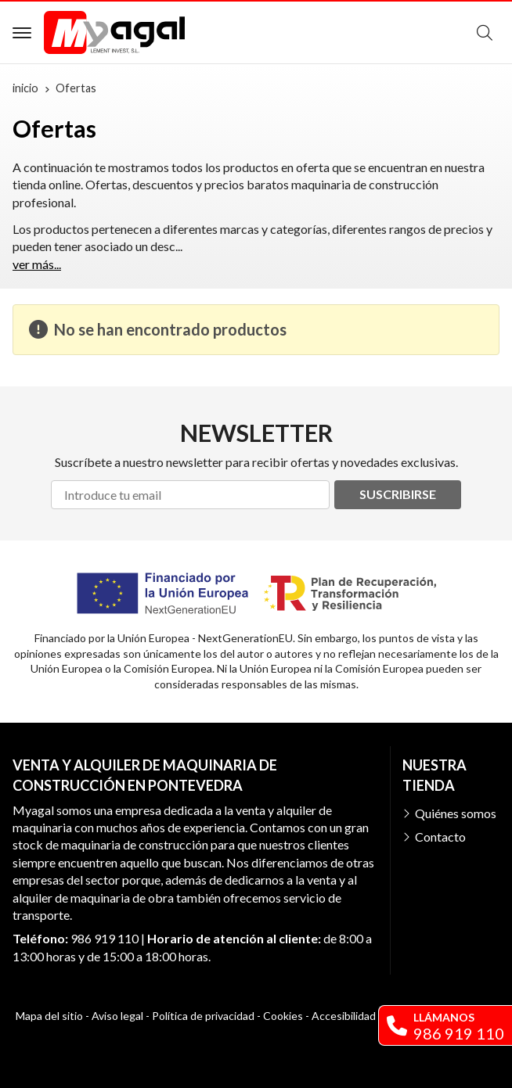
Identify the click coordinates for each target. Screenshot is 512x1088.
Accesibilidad (344, 1015)
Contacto (440, 836)
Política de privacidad (203, 1015)
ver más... (37, 264)
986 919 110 (104, 938)
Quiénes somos (455, 813)
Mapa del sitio (49, 1015)
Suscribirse (397, 494)
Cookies (283, 1015)
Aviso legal (117, 1015)
